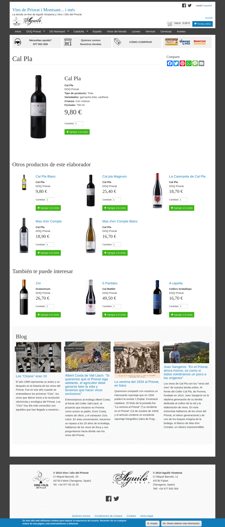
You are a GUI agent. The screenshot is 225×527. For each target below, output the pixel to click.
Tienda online (202, 24)
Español (208, 5)
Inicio (18, 31)
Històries (20, 348)
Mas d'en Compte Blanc (120, 221)
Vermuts (150, 31)
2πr (38, 283)
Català (199, 5)
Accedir (209, 18)
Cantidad (69, 123)
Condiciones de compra (108, 515)
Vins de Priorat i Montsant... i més (43, 9)
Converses (70, 348)
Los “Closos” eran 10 (31, 376)
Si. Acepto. (152, 523)
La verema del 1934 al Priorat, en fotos (136, 383)
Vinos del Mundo (116, 31)
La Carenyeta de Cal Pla (187, 176)
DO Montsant (58, 31)
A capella (176, 283)
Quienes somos (81, 515)
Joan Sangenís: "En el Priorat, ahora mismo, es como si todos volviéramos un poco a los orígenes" (186, 372)
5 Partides (109, 283)
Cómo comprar (140, 41)
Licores (136, 31)
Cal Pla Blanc (46, 176)
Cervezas (166, 31)
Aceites (181, 31)
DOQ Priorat (34, 31)
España (97, 31)
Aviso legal (146, 515)
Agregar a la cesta (77, 132)
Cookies (131, 515)
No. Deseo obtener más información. (181, 523)
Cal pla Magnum (114, 176)
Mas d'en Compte (49, 221)
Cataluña (79, 31)
